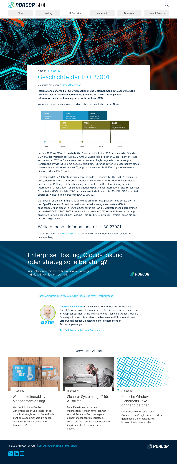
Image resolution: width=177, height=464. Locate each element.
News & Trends (156, 13)
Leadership (102, 13)
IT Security (75, 13)
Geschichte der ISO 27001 (74, 77)
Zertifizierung (105, 296)
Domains (129, 13)
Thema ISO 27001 (71, 233)
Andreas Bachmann (70, 84)
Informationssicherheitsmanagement (58, 296)
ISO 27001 (91, 296)
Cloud (21, 13)
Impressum (71, 445)
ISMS (82, 296)
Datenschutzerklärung (50, 445)
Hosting (48, 13)
